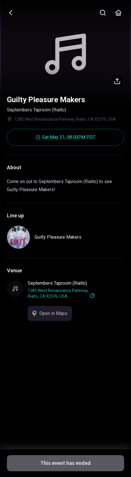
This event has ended (65, 463)
